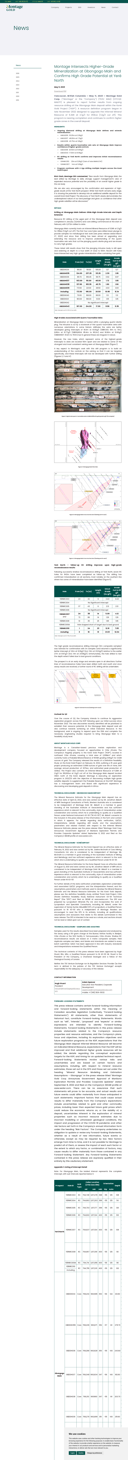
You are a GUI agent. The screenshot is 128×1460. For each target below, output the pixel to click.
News (103, 7)
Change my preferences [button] (94, 1453)
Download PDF (60, 91)
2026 (17, 73)
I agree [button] (72, 1453)
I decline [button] (81, 1453)
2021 (17, 92)
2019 (17, 100)
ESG (79, 7)
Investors (91, 7)
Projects (68, 7)
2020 (17, 96)
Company (55, 7)
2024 (17, 81)
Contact (115, 7)
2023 (17, 85)
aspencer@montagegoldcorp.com (97, 990)
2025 (17, 77)
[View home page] (14, 10)
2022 (17, 89)
